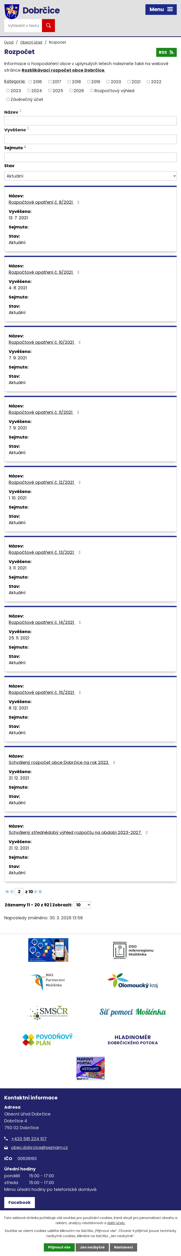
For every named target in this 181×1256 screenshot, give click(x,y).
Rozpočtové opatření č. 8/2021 (45, 202)
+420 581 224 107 (29, 1139)
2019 (95, 82)
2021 (136, 82)
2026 (79, 90)
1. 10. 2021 (17, 498)
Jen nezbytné (92, 1247)
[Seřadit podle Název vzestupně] (20, 110)
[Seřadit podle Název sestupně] (20, 112)
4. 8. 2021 (18, 288)
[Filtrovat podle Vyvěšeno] (90, 139)
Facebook (19, 1202)
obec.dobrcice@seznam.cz (39, 1147)
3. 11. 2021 (17, 568)
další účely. (116, 1223)
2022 (156, 82)
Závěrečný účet (27, 99)
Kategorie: (14, 81)
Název (11, 112)
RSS (166, 52)
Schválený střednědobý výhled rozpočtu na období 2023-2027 (79, 832)
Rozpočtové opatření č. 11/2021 (45, 412)
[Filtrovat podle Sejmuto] (90, 157)
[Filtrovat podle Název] (90, 120)
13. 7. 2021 (18, 218)
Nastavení (123, 1247)
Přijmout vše (59, 1247)
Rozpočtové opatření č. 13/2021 (45, 552)
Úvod (8, 42)
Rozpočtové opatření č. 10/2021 (45, 342)
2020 (116, 82)
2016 (37, 82)
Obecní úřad (31, 42)
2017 (56, 82)
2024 (36, 90)
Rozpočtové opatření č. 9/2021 (45, 272)
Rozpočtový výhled (114, 90)
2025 (58, 90)
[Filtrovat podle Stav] (90, 176)
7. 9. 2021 (18, 358)
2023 (16, 90)
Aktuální (17, 242)
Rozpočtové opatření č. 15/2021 (46, 692)
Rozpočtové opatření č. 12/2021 (45, 482)
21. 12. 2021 (19, 778)
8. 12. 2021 (18, 708)
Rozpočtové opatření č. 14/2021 (46, 622)
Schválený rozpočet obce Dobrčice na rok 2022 (63, 762)
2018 (76, 82)
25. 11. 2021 (19, 638)
